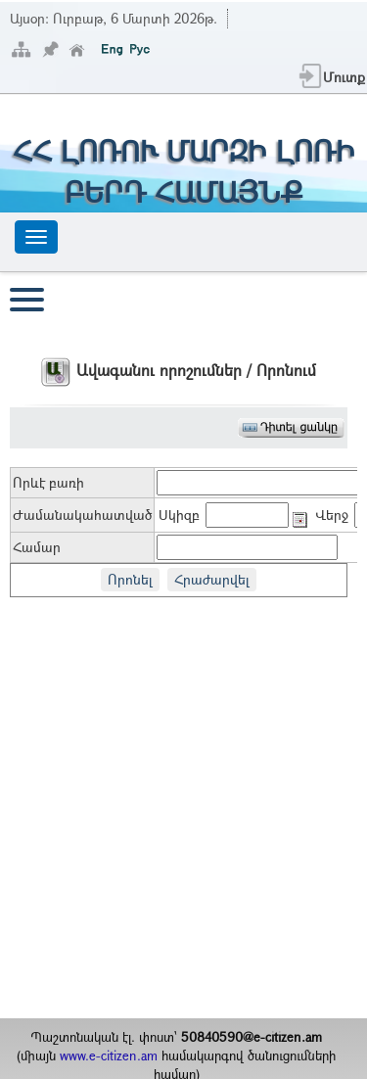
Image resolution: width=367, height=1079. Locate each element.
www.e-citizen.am (109, 1055)
